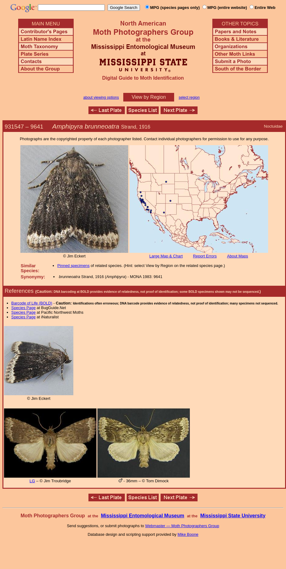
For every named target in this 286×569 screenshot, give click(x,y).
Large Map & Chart (166, 256)
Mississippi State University (233, 515)
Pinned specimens (73, 265)
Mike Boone (188, 534)
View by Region (149, 97)
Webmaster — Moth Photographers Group (182, 525)
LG (32, 481)
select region (189, 97)
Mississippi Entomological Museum (142, 515)
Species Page (23, 307)
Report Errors (205, 256)
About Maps (237, 256)
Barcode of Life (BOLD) (31, 303)
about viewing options (101, 97)
